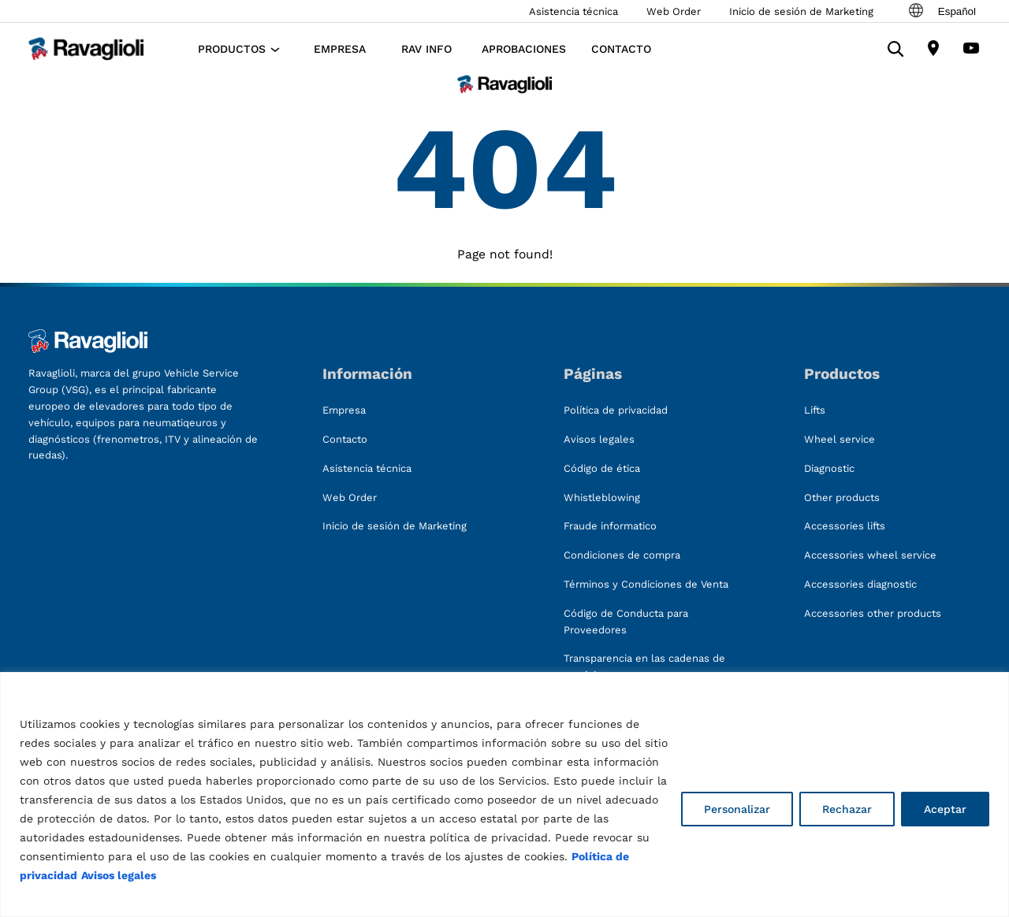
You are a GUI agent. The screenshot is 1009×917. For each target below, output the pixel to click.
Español (941, 11)
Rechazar (847, 809)
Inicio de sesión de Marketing (801, 11)
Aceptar (945, 809)
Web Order (673, 11)
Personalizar (737, 809)
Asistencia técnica (573, 11)
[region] (504, 794)
